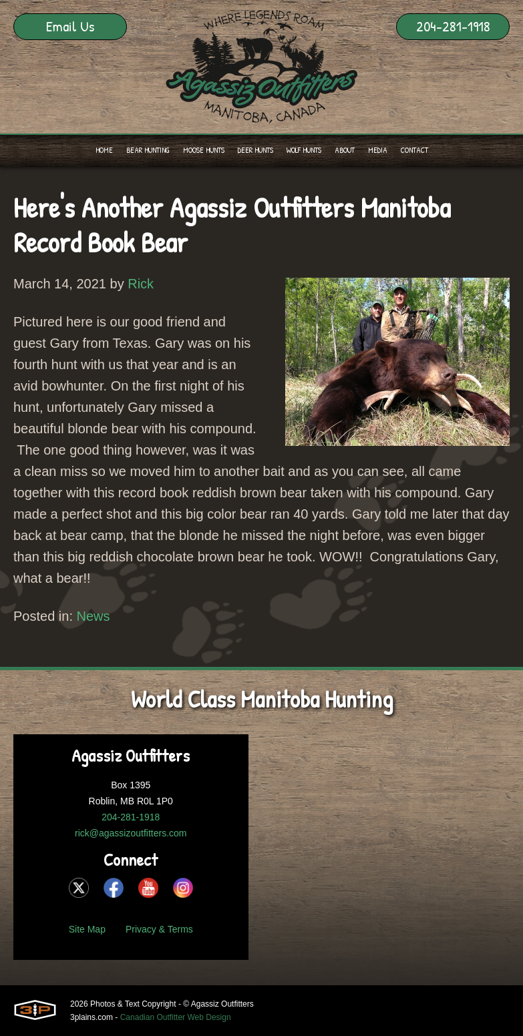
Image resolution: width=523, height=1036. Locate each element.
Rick (141, 283)
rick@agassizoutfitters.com (130, 833)
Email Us (70, 26)
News (93, 616)
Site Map (87, 929)
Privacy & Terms (159, 929)
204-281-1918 (453, 26)
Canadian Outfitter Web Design (175, 1017)
